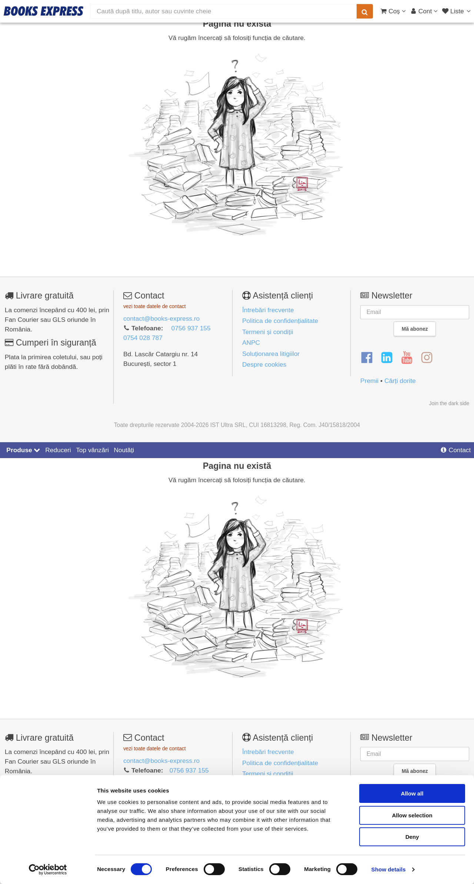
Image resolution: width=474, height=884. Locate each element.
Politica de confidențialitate (280, 320)
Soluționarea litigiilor (271, 353)
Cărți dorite (400, 380)
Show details (388, 869)
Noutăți (124, 450)
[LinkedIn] (386, 358)
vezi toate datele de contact (154, 306)
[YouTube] (406, 358)
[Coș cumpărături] (393, 11)
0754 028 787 (143, 337)
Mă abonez (415, 329)
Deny (412, 837)
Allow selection (412, 815)
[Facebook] (366, 358)
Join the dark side (449, 403)
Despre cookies (264, 364)
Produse (23, 450)
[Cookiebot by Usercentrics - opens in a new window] (48, 869)
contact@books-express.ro (161, 318)
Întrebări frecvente (268, 310)
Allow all (412, 793)
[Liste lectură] (457, 11)
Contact (455, 450)
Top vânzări (92, 450)
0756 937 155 (191, 328)
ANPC (251, 342)
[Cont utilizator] (424, 11)
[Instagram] (426, 358)
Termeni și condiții (267, 332)
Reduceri (58, 450)
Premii (369, 380)
